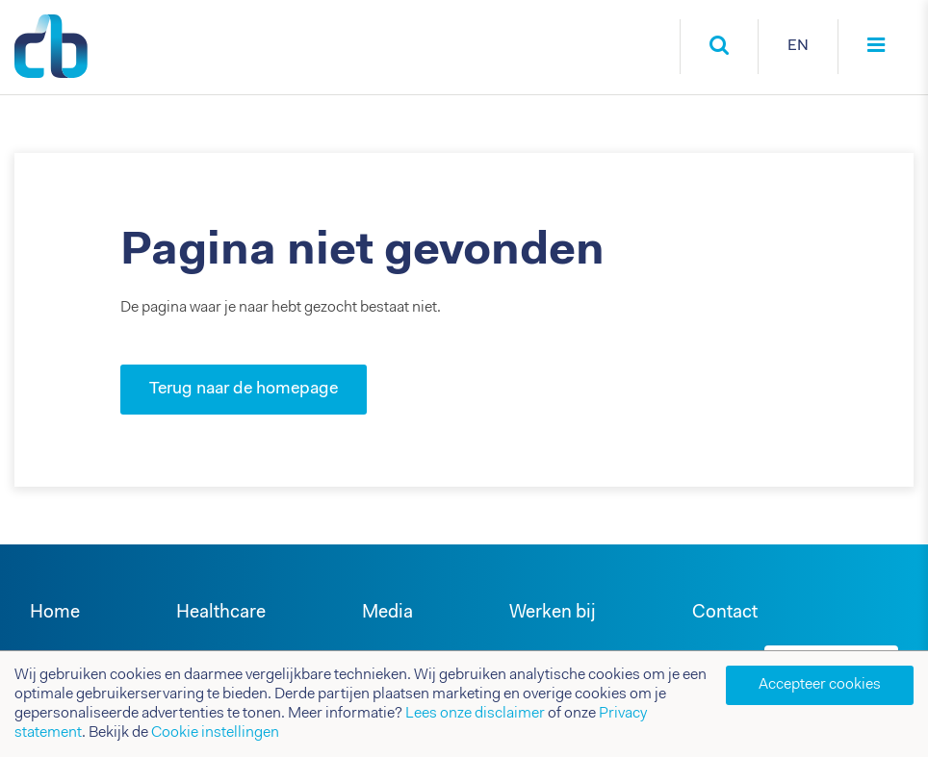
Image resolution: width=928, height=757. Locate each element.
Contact (725, 613)
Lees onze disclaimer (475, 713)
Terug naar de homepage (243, 389)
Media (387, 613)
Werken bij (552, 613)
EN (798, 46)
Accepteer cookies (820, 685)
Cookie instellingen (215, 733)
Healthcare (221, 613)
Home (55, 613)
